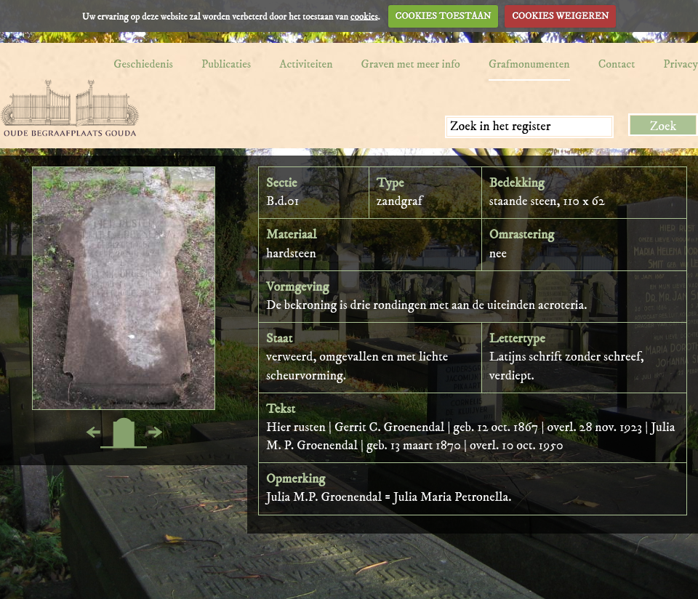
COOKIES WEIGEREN (560, 16)
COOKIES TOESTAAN (444, 16)
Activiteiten (305, 64)
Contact (616, 64)
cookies (364, 16)
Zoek (663, 126)
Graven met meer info (410, 64)
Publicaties (226, 64)
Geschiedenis (143, 64)
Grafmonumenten (529, 64)
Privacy (680, 64)
